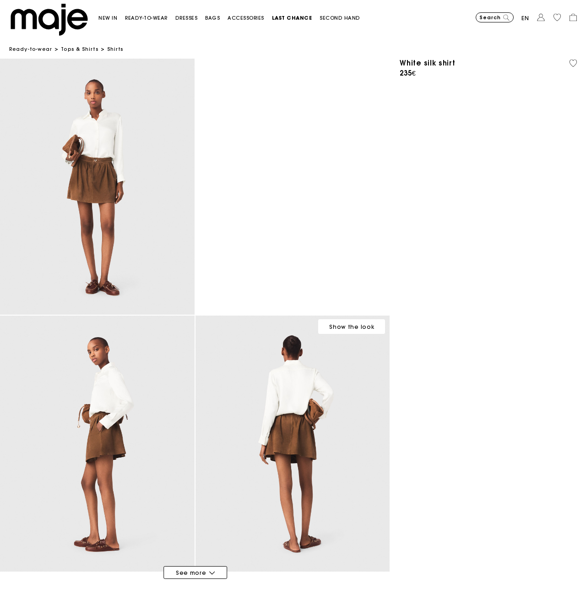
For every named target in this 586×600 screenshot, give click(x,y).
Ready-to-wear (30, 49)
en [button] (525, 18)
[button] (111, 18)
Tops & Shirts (79, 49)
